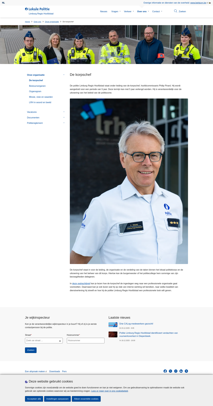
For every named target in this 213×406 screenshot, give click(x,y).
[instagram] (175, 371)
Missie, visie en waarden (41, 97)
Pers (64, 371)
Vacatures (32, 112)
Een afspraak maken (35, 371)
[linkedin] (181, 371)
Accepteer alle (34, 399)
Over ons (142, 11)
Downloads (54, 371)
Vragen (114, 11)
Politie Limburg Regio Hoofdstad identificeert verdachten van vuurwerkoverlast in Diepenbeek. (148, 334)
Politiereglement (35, 123)
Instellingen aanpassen (57, 399)
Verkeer (127, 11)
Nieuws (103, 11)
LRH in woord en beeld (40, 102)
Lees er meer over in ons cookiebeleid (109, 391)
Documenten (33, 117)
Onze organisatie (52, 22)
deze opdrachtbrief (81, 283)
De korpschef (36, 80)
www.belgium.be (198, 3)
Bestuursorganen (37, 86)
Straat (28, 335)
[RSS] (186, 371)
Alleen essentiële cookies (86, 399)
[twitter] (170, 371)
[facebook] (165, 371)
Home (27, 22)
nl (3, 3)
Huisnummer (73, 335)
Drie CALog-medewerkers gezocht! (136, 324)
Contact (156, 11)
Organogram (35, 91)
